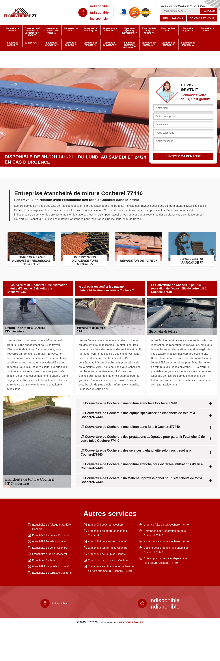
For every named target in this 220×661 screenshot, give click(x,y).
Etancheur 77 (32, 42)
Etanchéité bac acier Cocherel (50, 535)
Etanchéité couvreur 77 (71, 43)
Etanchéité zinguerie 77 (51, 43)
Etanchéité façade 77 (188, 29)
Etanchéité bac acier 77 (168, 29)
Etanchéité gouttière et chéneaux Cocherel (108, 533)
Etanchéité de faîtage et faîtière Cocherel (51, 526)
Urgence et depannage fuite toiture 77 (129, 30)
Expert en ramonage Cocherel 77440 (166, 541)
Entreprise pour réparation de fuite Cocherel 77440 (165, 533)
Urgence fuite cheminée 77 (110, 29)
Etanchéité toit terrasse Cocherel (108, 547)
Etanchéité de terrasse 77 (90, 43)
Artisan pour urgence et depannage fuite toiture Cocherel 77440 (165, 560)
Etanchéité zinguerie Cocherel (50, 566)
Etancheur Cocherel (44, 560)
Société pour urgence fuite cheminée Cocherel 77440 (166, 550)
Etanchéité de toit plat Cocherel (107, 554)
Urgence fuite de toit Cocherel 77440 (166, 524)
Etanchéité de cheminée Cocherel (108, 560)
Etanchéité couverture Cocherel (107, 541)
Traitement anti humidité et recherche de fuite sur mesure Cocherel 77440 (111, 568)
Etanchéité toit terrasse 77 (149, 43)
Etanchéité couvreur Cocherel (106, 524)
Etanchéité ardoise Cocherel (49, 554)
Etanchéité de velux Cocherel (50, 547)
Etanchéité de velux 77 (207, 29)
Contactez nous (202, 18)
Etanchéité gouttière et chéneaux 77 (129, 44)
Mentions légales (131, 622)
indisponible (99, 6)
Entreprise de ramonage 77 (90, 29)
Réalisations (173, 18)
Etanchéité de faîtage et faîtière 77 (149, 30)
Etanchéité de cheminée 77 (188, 43)
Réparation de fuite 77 (71, 29)
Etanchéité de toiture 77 (12, 29)
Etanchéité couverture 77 (110, 43)
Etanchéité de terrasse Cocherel (52, 572)
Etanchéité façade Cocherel (49, 541)
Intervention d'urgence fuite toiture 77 (51, 30)
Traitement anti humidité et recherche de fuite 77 (32, 31)
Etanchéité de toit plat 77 (168, 43)
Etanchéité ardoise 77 (12, 43)
